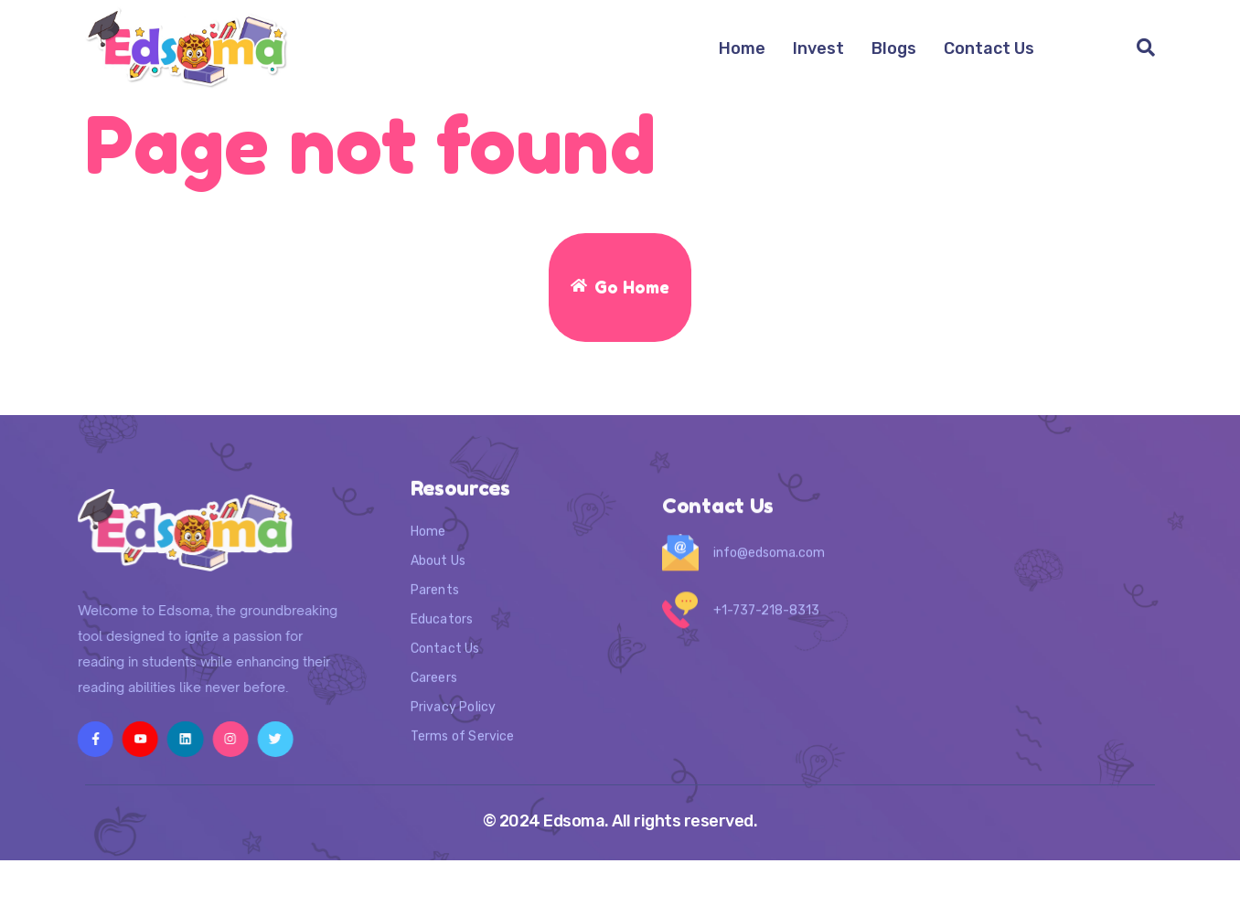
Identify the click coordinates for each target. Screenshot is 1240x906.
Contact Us (989, 48)
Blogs (893, 48)
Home (742, 48)
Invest (818, 48)
